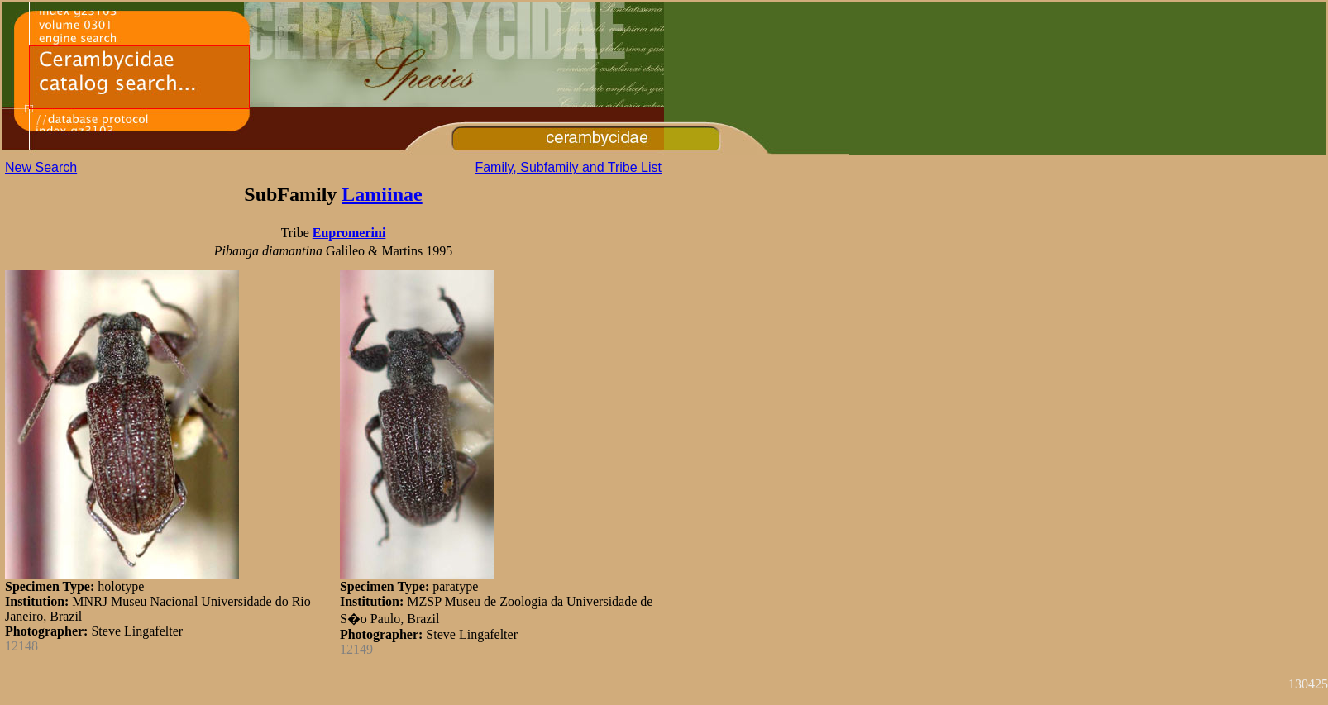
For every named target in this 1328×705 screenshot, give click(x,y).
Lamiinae (382, 194)
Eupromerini (349, 233)
